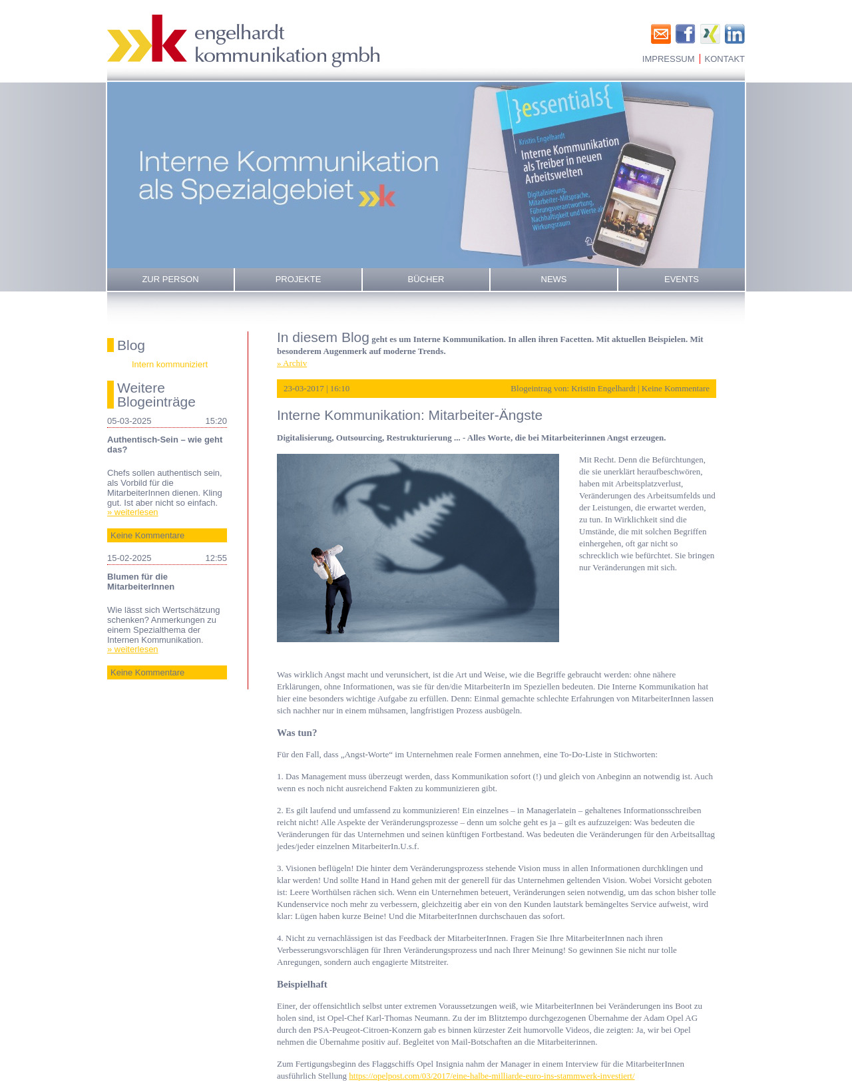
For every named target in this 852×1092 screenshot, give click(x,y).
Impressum (668, 59)
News (554, 279)
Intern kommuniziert (170, 364)
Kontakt (725, 59)
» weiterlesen (132, 512)
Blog (131, 345)
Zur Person (170, 279)
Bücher (426, 279)
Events (681, 279)
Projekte (298, 279)
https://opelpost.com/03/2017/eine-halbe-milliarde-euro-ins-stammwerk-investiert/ (491, 1076)
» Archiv (292, 363)
